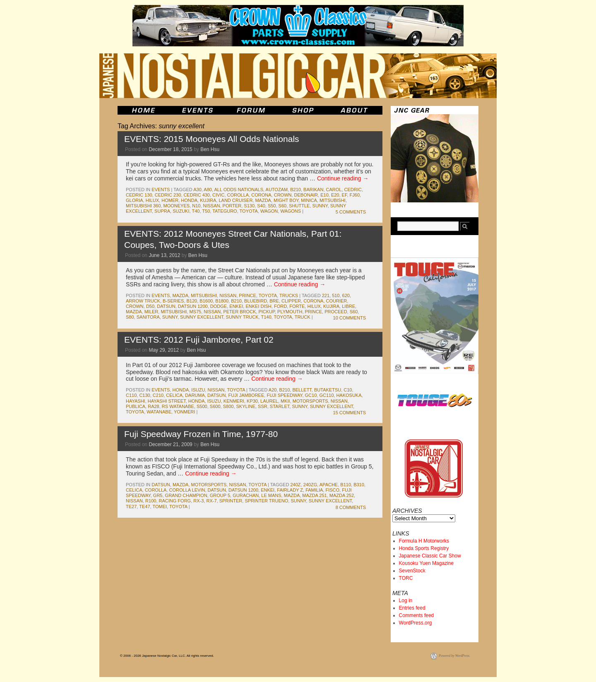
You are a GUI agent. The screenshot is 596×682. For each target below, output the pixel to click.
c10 (348, 389)
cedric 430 (196, 194)
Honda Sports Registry (424, 548)
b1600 (206, 300)
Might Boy (286, 200)
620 (346, 295)
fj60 (355, 194)
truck (302, 317)
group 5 (220, 495)
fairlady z (290, 489)
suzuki (181, 211)
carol (334, 189)
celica (174, 395)
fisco (332, 489)
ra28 (153, 406)
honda (189, 200)
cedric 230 (168, 194)
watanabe (159, 411)
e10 (324, 194)
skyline (245, 406)
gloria (134, 200)
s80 (130, 317)
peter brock (239, 311)
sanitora (148, 317)
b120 (192, 300)
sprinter (231, 500)
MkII (285, 401)
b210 (295, 189)
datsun (166, 306)
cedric (353, 189)
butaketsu (327, 389)
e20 (335, 194)
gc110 (326, 395)
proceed (335, 311)
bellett (301, 389)
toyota (249, 211)
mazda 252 (341, 495)
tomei (159, 506)
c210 (158, 395)
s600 (215, 406)
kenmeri (233, 401)
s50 (272, 205)
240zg (310, 484)
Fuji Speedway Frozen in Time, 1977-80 (201, 434)
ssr (262, 406)
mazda (263, 200)
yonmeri (184, 411)
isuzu (198, 389)
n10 (196, 205)
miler (151, 311)
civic (218, 194)
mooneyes (176, 205)
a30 (197, 189)
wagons (290, 211)
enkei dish (258, 306)
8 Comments (351, 507)
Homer (169, 200)
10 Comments (349, 317)
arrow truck (143, 300)
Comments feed (416, 615)
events (160, 189)
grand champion (186, 495)
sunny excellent (201, 317)
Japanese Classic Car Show (430, 556)
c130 (144, 395)
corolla (238, 194)
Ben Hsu (209, 149)
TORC (406, 578)
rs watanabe (178, 406)
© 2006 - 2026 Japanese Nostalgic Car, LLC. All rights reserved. (167, 656)
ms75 (195, 311)
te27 (131, 506)
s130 (249, 205)
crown (283, 194)
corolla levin (187, 489)
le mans (271, 495)
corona (261, 194)
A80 (208, 189)
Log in (406, 600)
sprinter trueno (266, 500)
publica (135, 406)
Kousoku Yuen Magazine (426, 563)
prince (247, 295)
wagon (269, 211)
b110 (345, 484)
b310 (358, 484)
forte (297, 306)
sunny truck (242, 317)
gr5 (158, 495)
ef (344, 194)
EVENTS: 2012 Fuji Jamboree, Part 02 (199, 339)
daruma (195, 395)
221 (325, 295)
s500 (202, 406)
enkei (236, 306)
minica (309, 200)
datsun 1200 (193, 306)
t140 (266, 317)
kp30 (252, 401)
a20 (273, 389)
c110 (131, 395)
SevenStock (412, 571)
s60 (283, 205)
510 (335, 295)
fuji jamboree (246, 395)
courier (336, 300)
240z (295, 484)
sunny (320, 205)
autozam (277, 189)
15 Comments (349, 412)
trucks (288, 295)
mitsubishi (333, 200)
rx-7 (211, 500)
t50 (206, 211)
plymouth (289, 311)
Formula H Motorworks (424, 541)
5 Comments (351, 211)
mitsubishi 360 (143, 205)
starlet (279, 406)
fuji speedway (284, 395)
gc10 (311, 395)
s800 (228, 406)
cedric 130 (139, 194)
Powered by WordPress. (454, 656)
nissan (211, 205)
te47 (144, 506)
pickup (266, 311)
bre (274, 300)
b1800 (221, 300)
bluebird (255, 300)
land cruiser (235, 200)
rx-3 (198, 500)
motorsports (310, 401)
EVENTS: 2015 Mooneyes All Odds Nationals (211, 139)
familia (314, 489)
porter (232, 205)
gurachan (246, 495)
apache (329, 484)
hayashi (135, 401)
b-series (173, 300)
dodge (218, 306)
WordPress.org (415, 623)
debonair (306, 194)
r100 (150, 500)
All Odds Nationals (238, 189)
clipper (291, 300)
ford (280, 306)
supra (162, 211)
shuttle (299, 205)
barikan (313, 189)
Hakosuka (348, 395)
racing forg (175, 500)
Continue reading (343, 178)
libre (348, 306)
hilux (152, 200)
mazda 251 (314, 495)
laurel (269, 401)
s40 (261, 205)
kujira (208, 200)
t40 (195, 211)
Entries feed (412, 608)
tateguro (224, 211)
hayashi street (167, 401)
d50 (150, 306)
